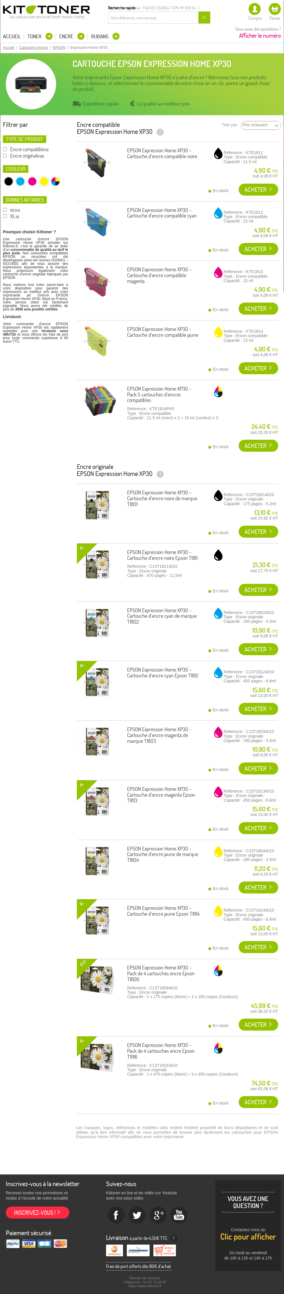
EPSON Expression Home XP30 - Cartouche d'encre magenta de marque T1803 (159, 735)
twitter (137, 1215)
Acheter (255, 189)
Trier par (229, 125)
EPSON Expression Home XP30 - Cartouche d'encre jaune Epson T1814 (163, 911)
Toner (35, 36)
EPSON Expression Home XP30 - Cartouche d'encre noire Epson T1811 (162, 555)
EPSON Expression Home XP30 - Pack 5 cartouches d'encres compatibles (159, 394)
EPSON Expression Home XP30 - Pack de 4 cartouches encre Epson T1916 (161, 1051)
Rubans (100, 36)
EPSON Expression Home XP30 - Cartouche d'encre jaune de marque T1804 (162, 854)
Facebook (116, 1215)
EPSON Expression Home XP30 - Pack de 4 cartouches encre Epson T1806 (161, 973)
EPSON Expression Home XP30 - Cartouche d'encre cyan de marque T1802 (162, 616)
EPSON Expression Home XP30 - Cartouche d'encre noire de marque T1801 (162, 498)
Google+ (158, 1215)
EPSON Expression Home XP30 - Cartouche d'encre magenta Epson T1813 (161, 795)
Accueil (12, 36)
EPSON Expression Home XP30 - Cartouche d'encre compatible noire (162, 153)
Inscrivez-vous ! (35, 1212)
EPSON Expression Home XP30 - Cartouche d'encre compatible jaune (162, 332)
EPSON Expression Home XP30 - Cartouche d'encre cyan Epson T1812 (162, 672)
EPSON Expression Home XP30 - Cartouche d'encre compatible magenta (159, 275)
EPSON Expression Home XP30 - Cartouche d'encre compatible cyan (162, 213)
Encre (67, 36)
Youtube (179, 1215)
